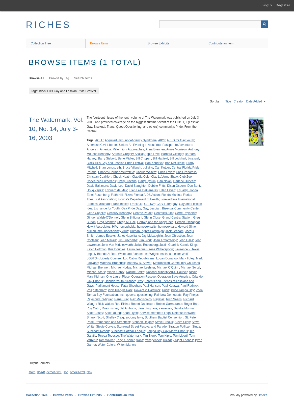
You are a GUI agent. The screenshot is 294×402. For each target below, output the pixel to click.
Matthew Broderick (112, 263)
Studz (196, 326)
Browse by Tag (59, 78)
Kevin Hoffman (97, 249)
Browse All (36, 78)
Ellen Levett (167, 190)
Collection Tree (41, 43)
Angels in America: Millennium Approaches (115, 149)
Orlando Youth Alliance (119, 281)
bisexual (193, 158)
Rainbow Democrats (167, 295)
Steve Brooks (164, 322)
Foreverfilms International (178, 199)
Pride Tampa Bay (182, 290)
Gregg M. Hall (126, 222)
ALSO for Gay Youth (180, 140)
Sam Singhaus (147, 308)
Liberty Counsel (110, 258)
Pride (165, 290)
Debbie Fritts (157, 185)
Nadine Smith (135, 272)
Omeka (262, 395)
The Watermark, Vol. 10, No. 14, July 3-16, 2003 (56, 128)
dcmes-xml (53, 372)
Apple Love (151, 154)
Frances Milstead (98, 204)
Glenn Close (152, 217)
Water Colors (107, 344)
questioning (144, 295)
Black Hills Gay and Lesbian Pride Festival (115, 163)
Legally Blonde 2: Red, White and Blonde (114, 254)
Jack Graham (174, 231)
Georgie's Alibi (163, 213)
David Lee (116, 185)
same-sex (165, 308)
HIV (114, 226)
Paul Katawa (170, 285)
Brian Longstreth (110, 167)
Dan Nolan (164, 181)
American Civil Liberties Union (107, 145)
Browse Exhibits (158, 43)
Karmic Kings (189, 245)
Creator (238, 101)
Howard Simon (188, 226)
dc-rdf (41, 372)
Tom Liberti (180, 335)
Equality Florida (187, 190)
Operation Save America (173, 276)
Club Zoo (185, 176)
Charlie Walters (146, 172)
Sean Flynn (130, 313)
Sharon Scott (95, 317)
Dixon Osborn (176, 185)
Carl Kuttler (162, 167)
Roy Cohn (93, 308)
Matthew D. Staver (139, 263)
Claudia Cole (141, 176)
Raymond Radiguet (100, 299)
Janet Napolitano (128, 235)
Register (283, 5)
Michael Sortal (190, 267)
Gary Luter (163, 204)
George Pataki (142, 213)
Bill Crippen (143, 158)
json (65, 372)
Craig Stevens (127, 181)
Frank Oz (136, 204)
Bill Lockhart (178, 158)
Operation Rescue (143, 276)
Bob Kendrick (154, 163)
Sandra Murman (184, 308)
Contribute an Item (220, 43)
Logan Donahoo (167, 258)
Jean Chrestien (175, 235)
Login (266, 5)
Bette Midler (126, 158)
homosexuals (167, 226)
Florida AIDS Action (147, 195)
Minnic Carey (115, 272)
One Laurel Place (118, 276)
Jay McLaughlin (152, 235)
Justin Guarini (168, 245)
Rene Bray (121, 299)
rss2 (89, 372)
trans (140, 340)
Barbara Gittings (172, 154)
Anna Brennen (155, 149)
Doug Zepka (95, 190)
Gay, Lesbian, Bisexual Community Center (171, 208)
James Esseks (106, 235)
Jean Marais (108, 240)
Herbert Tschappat (187, 222)
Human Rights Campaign (147, 231)
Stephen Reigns (142, 322)
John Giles (186, 240)
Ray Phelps (191, 295)
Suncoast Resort (98, 331)
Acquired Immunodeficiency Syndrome (130, 140)
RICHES (48, 25)
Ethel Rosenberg (98, 195)
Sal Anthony (128, 308)
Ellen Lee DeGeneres (143, 190)
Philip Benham (96, 290)
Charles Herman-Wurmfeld (116, 172)
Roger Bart (191, 304)
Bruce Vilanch (132, 167)
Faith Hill (117, 195)
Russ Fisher (110, 308)
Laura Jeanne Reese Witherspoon (150, 249)
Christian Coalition (99, 176)
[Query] (213, 24)
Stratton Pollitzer (179, 326)
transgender (153, 340)
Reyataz (159, 299)
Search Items (83, 78)
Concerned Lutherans (101, 181)
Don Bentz (194, 185)
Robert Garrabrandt (169, 304)
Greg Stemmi (106, 222)
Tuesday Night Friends (178, 340)
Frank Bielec (120, 204)
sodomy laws (134, 317)
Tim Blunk (149, 335)
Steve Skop (182, 322)
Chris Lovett (166, 172)
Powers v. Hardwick (147, 290)
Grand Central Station (177, 217)
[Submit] (264, 24)
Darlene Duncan (184, 181)
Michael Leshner (144, 267)
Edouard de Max (116, 190)
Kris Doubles (116, 249)
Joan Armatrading (165, 240)
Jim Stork (145, 240)
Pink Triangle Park (120, 290)
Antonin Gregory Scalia (127, 154)
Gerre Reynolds (185, 213)
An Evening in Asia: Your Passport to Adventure (160, 145)
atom (32, 372)
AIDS (161, 140)
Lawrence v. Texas (187, 249)
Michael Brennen (98, 267)
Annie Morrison (176, 149)
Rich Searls (173, 299)
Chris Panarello (186, 172)
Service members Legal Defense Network (167, 313)
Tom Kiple (164, 335)
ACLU (99, 140)
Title (228, 101)
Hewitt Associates (99, 226)
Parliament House (107, 285)
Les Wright (151, 254)
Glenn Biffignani (131, 217)
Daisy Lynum (147, 181)
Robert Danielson (142, 304)
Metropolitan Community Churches (176, 263)
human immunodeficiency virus (107, 231)
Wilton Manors (127, 344)
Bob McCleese (175, 163)
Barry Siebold (107, 158)
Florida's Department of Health (138, 199)
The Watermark (131, 335)
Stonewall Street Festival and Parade (142, 326)
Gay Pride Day (131, 208)
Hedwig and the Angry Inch (155, 222)
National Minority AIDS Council (166, 272)
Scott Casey (95, 313)
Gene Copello (96, 213)
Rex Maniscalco (141, 299)
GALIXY (149, 204)
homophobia (127, 226)
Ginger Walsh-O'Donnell (103, 217)
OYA (140, 281)
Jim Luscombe (127, 240)
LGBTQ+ (93, 258)
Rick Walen (105, 304)
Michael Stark (96, 272)
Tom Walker (107, 340)
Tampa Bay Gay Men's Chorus (167, 331)
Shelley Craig (115, 317)
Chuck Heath (121, 176)
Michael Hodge (121, 267)
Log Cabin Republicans (138, 258)
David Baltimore (97, 185)
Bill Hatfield (160, 158)
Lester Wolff (181, 254)
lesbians (165, 254)
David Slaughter (136, 185)
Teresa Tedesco (108, 335)
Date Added (254, 101)
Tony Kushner (125, 340)
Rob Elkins (122, 304)
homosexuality (146, 226)
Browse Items (99, 43)
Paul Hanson (151, 285)
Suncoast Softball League (128, 331)
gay (175, 204)
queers (131, 295)
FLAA (128, 195)
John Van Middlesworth (117, 245)
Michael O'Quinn (168, 267)
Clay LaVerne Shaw (164, 176)
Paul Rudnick (189, 285)
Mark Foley (186, 258)
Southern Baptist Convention (164, 317)
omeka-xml (77, 372)
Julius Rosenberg (146, 245)
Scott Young (113, 313)
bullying (148, 167)
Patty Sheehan (131, 285)
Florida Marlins (171, 195)
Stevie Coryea (105, 326)
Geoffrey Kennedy (119, 213)
